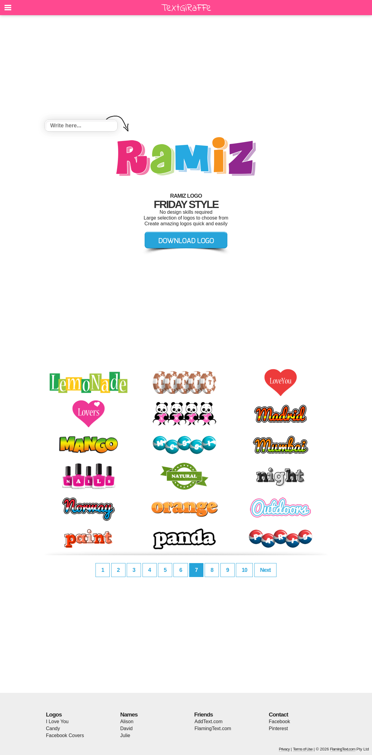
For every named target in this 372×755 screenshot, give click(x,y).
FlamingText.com (213, 728)
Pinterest (278, 728)
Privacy (284, 749)
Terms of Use (303, 749)
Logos (54, 714)
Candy (53, 728)
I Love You (57, 721)
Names (129, 714)
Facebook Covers (65, 735)
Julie (125, 735)
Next (265, 570)
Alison (127, 721)
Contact (278, 714)
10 (244, 570)
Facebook (279, 721)
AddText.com (209, 721)
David (126, 728)
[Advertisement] (186, 68)
